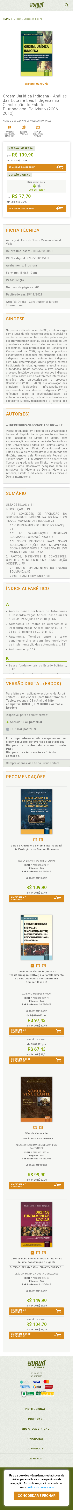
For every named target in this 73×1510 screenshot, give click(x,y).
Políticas (35, 1418)
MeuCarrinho (57, 5)
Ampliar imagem (36, 84)
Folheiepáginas (41, 840)
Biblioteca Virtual (35, 1428)
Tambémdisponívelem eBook (32, 966)
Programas (35, 1438)
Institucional (35, 1408)
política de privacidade (40, 1487)
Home (6, 19)
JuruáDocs (35, 1448)
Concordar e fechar (36, 1496)
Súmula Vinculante (36, 1133)
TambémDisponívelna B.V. (35, 840)
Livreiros (35, 1458)
